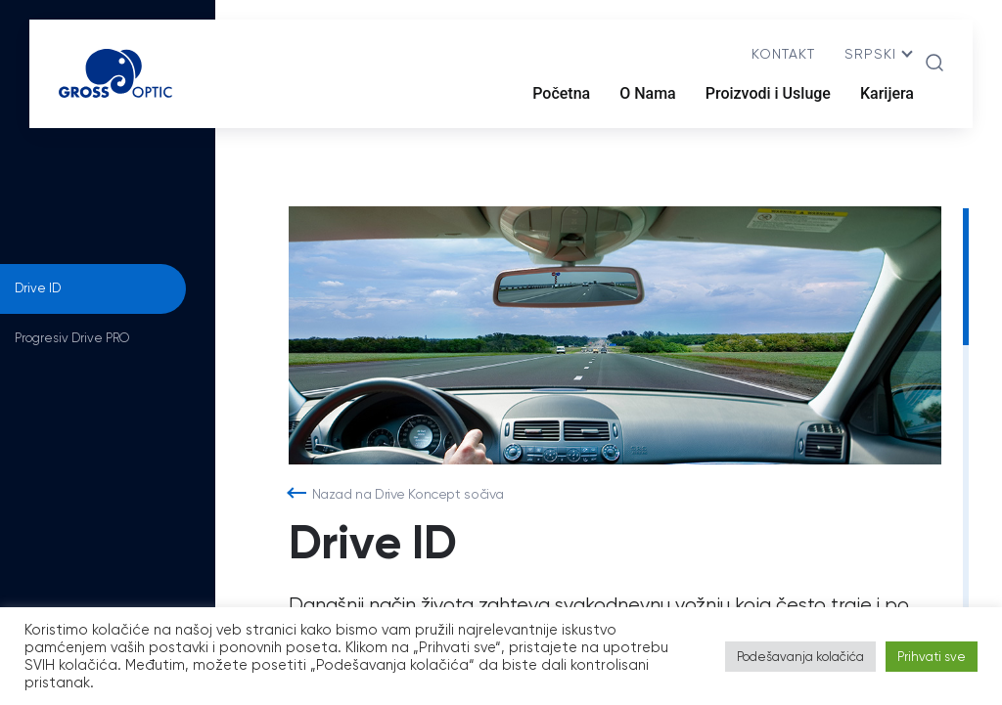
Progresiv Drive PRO (72, 337)
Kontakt (783, 54)
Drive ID (38, 288)
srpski (870, 54)
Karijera (887, 93)
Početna (561, 93)
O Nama (647, 93)
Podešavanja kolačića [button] (800, 656)
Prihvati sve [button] (931, 656)
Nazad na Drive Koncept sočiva (408, 494)
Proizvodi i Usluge (768, 93)
